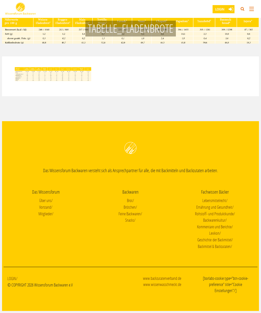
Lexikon (214, 233)
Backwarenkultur (214, 220)
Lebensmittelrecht (214, 200)
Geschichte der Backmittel (214, 239)
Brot (130, 200)
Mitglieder (45, 213)
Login (219, 9)
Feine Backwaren (130, 213)
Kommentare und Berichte (214, 226)
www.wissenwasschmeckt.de (162, 284)
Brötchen (130, 207)
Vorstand (45, 207)
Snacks (129, 220)
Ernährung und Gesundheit (214, 207)
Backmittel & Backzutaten (214, 246)
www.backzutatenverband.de (162, 278)
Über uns (45, 200)
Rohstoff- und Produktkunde (214, 213)
